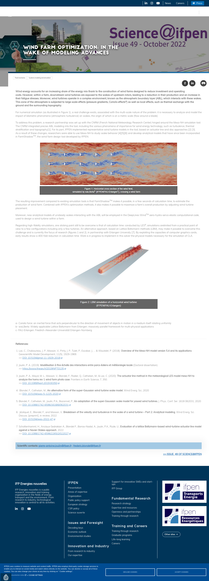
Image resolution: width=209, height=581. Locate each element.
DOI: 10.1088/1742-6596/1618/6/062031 (45, 404)
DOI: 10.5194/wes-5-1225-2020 (40, 393)
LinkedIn (144, 3)
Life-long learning (121, 539)
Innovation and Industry (82, 12)
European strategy (77, 504)
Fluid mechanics (20, 78)
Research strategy (121, 503)
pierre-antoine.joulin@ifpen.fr (55, 445)
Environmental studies (79, 536)
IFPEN (34, 12)
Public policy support (78, 500)
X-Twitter (151, 3)
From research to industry (81, 551)
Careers (180, 3)
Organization (74, 496)
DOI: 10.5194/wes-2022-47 (37, 419)
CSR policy (73, 508)
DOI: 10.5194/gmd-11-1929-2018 (41, 357)
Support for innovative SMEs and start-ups (132, 483)
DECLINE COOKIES (130, 572)
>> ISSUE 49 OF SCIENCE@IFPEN (182, 454)
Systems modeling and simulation (40, 78)
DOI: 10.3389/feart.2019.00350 (39, 383)
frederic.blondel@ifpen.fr (87, 445)
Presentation (74, 488)
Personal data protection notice (14, 575)
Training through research (125, 516)
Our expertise (75, 555)
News (168, 3)
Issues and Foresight (53, 12)
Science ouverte (76, 512)
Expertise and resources (124, 508)
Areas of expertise (77, 492)
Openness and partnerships (126, 512)
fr (195, 12)
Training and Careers (140, 12)
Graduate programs (122, 535)
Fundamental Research (111, 12)
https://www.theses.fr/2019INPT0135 (43, 368)
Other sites (169, 534)
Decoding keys (75, 528)
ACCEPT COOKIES (181, 572)
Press (199, 3)
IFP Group (117, 488)
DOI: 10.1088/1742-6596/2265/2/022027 (45, 433)
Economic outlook (77, 532)
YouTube (157, 3)
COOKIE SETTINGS (36, 575)
